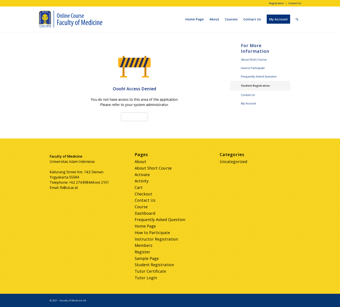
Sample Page (147, 258)
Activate (142, 174)
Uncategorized (233, 161)
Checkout (143, 193)
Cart (139, 187)
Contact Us (294, 3)
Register (142, 251)
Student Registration (255, 85)
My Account (248, 103)
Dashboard (145, 213)
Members (143, 245)
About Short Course (254, 59)
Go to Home (134, 116)
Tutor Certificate (150, 271)
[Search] (297, 19)
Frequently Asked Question (259, 76)
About (140, 161)
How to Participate (253, 68)
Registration (276, 3)
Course (141, 206)
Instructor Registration (156, 239)
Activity (142, 180)
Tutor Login (146, 277)
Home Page (145, 226)
